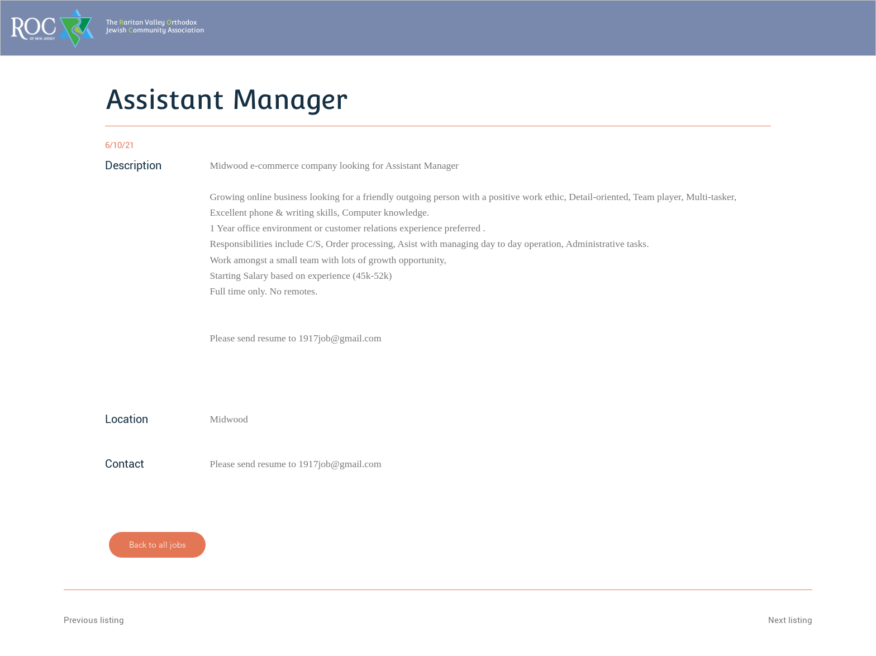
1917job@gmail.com (339, 338)
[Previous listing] (103, 621)
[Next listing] (772, 621)
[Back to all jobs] (157, 545)
